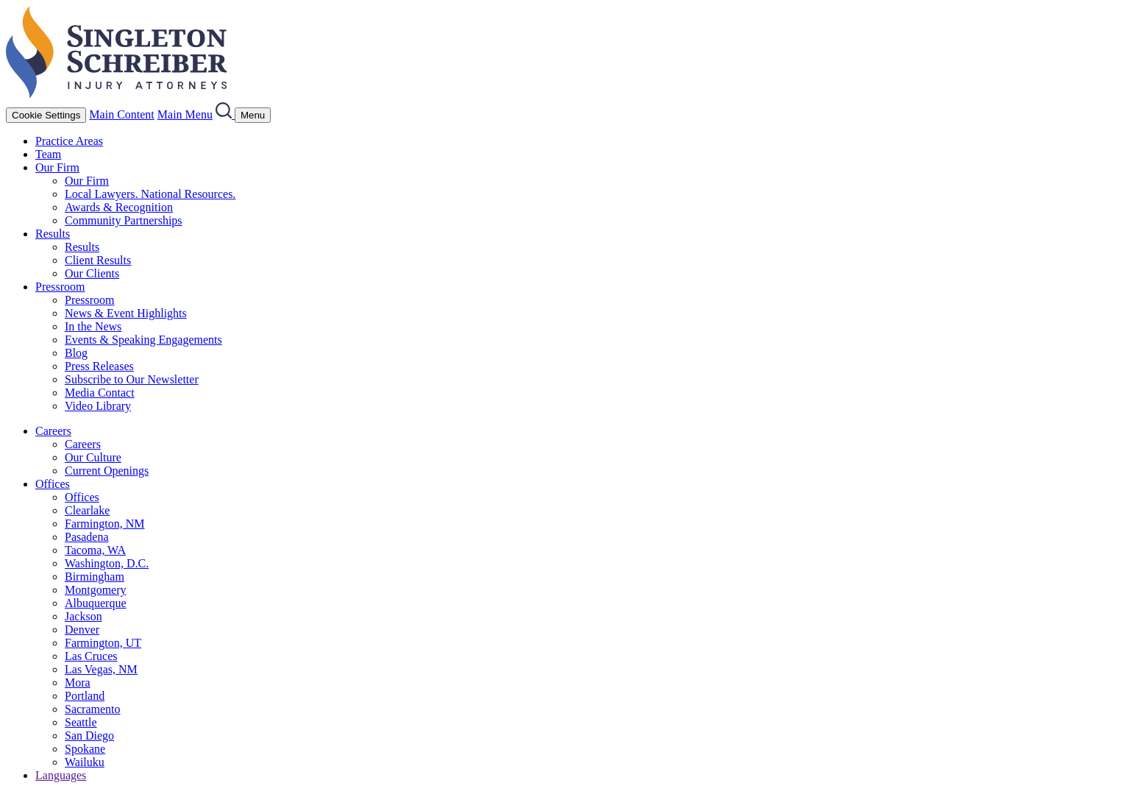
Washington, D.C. (107, 563)
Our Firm (57, 167)
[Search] (225, 114)
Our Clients (92, 273)
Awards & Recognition (119, 207)
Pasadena (87, 537)
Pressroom (60, 286)
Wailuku (84, 762)
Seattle (81, 722)
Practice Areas (69, 141)
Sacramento (93, 709)
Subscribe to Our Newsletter (132, 379)
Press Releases (99, 366)
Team (48, 154)
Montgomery (96, 590)
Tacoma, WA (95, 550)
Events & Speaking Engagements (143, 339)
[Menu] (253, 115)
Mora (77, 682)
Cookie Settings (46, 115)
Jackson (83, 616)
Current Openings (107, 470)
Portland (84, 696)
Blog (76, 353)
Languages (60, 775)
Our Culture (93, 457)
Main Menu (185, 114)
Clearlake (87, 510)
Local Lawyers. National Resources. (150, 194)
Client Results (98, 260)
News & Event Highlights (126, 313)
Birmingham (94, 576)
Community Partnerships (123, 220)
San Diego (89, 735)
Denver (82, 629)
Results (52, 233)
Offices (52, 484)
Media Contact (100, 392)
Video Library (98, 406)
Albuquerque (96, 603)
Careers (53, 431)
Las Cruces (91, 656)
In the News (93, 326)
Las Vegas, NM (101, 669)
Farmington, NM (104, 523)
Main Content (121, 114)
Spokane (85, 748)
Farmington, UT (103, 643)
